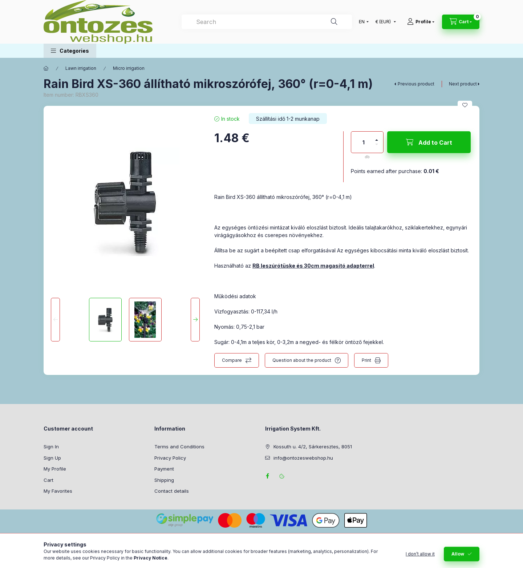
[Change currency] (384, 22)
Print (366, 360)
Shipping (164, 480)
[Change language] (362, 22)
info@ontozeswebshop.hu (303, 458)
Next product (463, 84)
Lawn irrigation (80, 68)
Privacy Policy (170, 458)
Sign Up (52, 458)
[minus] (377, 147)
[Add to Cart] (429, 142)
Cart (48, 480)
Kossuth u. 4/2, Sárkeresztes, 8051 (312, 446)
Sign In (51, 446)
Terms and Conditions (179, 446)
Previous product (416, 84)
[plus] (377, 137)
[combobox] (267, 22)
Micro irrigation (129, 68)
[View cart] (460, 22)
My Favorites (58, 491)
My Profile (55, 469)
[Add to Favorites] (465, 105)
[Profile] (421, 22)
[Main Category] (46, 68)
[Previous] (55, 319)
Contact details (171, 491)
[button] (70, 51)
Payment (164, 469)
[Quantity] (363, 142)
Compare (232, 360)
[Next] (195, 319)
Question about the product (301, 360)
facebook (267, 476)
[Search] (334, 22)
